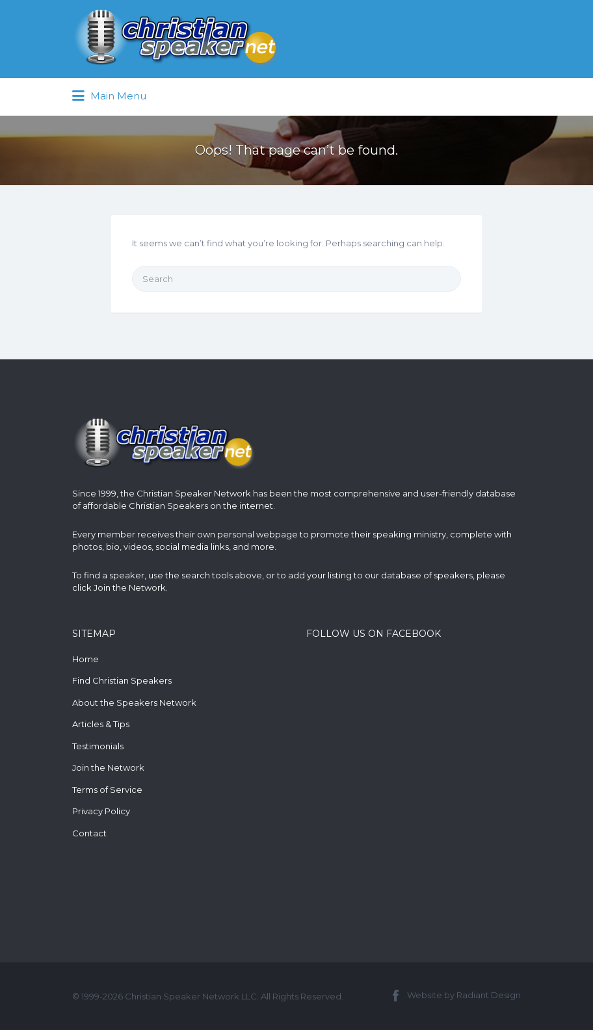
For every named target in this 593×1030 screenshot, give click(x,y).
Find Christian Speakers (122, 680)
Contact (89, 833)
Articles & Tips (100, 724)
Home (85, 659)
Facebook (396, 995)
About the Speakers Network (134, 702)
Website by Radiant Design (464, 995)
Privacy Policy (101, 811)
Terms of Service (107, 789)
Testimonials (98, 746)
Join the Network (130, 587)
